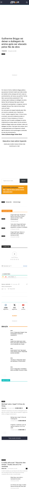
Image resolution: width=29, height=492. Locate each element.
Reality (12, 339)
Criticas (3, 401)
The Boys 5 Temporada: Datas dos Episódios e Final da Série (18, 360)
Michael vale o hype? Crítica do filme (13, 405)
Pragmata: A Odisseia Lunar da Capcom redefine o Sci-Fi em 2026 (18, 426)
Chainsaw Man (9, 202)
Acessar (25, 266)
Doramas (3, 459)
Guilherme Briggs (16, 202)
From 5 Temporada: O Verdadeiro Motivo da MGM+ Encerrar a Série (19, 369)
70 (26, 468)
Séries (12, 330)
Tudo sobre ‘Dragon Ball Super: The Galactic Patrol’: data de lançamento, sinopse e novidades (19, 225)
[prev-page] (2, 240)
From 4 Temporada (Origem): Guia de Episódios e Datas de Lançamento (19, 334)
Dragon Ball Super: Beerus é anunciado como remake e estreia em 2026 (17, 233)
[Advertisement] (14, 20)
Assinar (23, 180)
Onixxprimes (4, 50)
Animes (3, 54)
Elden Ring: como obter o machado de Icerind (17, 478)
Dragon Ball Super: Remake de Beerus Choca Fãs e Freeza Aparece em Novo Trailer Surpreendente (18, 217)
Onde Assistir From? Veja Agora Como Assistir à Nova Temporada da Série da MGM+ (19, 351)
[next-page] (5, 240)
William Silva (4, 408)
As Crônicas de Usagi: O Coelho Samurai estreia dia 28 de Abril (18, 485)
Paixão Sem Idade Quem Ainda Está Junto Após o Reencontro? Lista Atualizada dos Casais (18, 343)
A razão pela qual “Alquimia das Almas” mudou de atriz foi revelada (14, 464)
